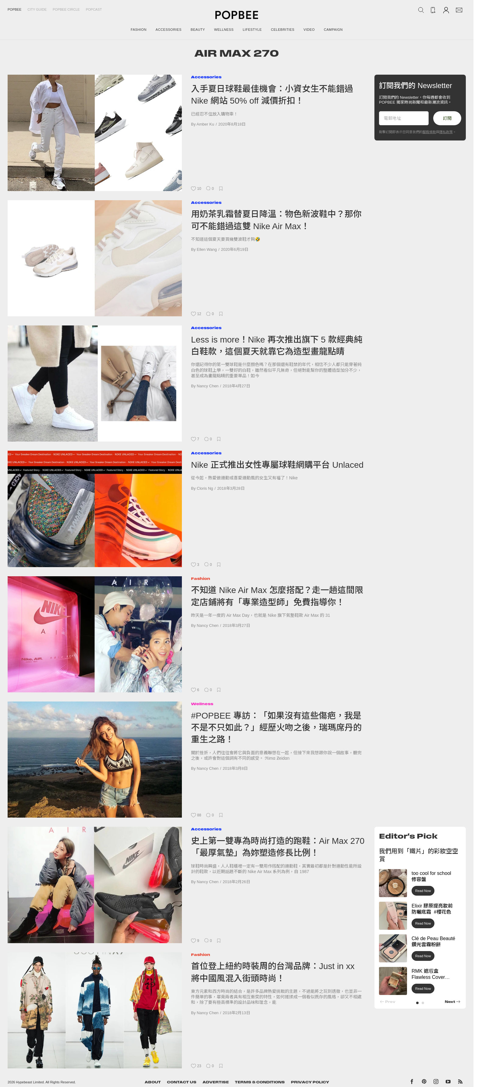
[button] (417, 1003)
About (153, 1082)
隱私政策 (446, 132)
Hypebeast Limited (30, 1082)
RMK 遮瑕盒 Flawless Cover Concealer (428, 977)
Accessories (206, 77)
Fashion (200, 579)
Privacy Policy (310, 1082)
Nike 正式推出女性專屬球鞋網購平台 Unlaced (277, 465)
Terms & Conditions (260, 1082)
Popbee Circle (66, 9)
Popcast (94, 9)
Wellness (202, 704)
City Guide (37, 9)
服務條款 (429, 132)
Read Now (423, 891)
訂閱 (447, 118)
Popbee (14, 9)
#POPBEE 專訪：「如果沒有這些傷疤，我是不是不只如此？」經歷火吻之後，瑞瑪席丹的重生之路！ (276, 727)
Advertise (216, 1082)
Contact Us (182, 1082)
